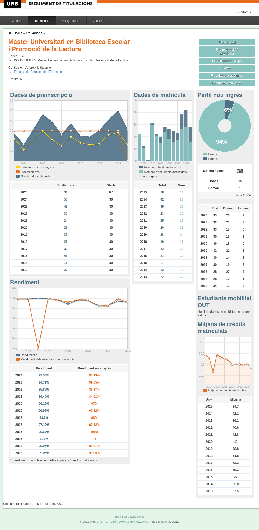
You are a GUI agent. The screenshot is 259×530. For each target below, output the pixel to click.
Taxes (227, 68)
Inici (116, 516)
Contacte (244, 12)
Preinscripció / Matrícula (227, 51)
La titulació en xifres (227, 83)
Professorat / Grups (227, 61)
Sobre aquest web (133, 516)
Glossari (98, 21)
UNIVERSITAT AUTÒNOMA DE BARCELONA (119, 521)
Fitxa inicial (226, 42)
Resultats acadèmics (227, 76)
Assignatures (71, 21)
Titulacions (41, 21)
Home (18, 33)
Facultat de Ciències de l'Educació (38, 72)
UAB (13, 4)
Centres (16, 21)
